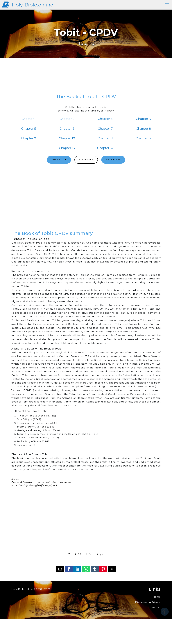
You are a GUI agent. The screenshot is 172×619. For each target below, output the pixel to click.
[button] (60, 569)
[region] (86, 77)
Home (157, 596)
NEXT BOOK (113, 159)
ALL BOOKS (86, 159)
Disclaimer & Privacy (148, 602)
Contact (156, 607)
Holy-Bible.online (32, 5)
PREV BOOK (58, 159)
